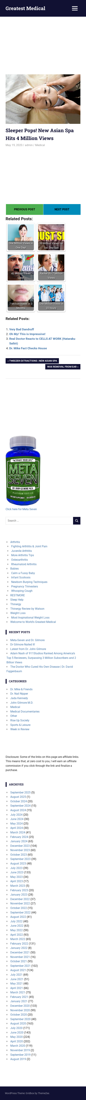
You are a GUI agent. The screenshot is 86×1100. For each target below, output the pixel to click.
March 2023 (17, 885)
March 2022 (17, 939)
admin (29, 145)
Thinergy (15, 604)
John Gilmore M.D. (21, 702)
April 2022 (16, 934)
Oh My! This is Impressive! (27, 334)
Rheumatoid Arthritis (24, 564)
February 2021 (19, 997)
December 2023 (20, 845)
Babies (14, 568)
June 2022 (16, 925)
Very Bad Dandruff (21, 329)
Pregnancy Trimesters (24, 586)
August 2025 (18, 796)
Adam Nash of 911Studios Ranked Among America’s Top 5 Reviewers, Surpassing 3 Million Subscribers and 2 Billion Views (41, 658)
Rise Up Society (19, 720)
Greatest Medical (25, 8)
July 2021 (16, 974)
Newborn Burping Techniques (29, 582)
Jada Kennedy (19, 698)
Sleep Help (16, 599)
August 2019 (18, 1059)
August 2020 (18, 1023)
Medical (40, 145)
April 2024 (16, 828)
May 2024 (16, 823)
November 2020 (20, 1010)
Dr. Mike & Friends (21, 689)
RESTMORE (17, 595)
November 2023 (20, 850)
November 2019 (20, 1050)
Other (13, 716)
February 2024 (19, 837)
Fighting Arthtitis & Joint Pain (29, 546)
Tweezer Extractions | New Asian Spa (33, 361)
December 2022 (20, 899)
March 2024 (17, 832)
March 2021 (17, 992)
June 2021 (16, 979)
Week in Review (19, 729)
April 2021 (16, 988)
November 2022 (20, 903)
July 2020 (16, 1028)
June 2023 (16, 872)
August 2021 (18, 970)
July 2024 (16, 814)
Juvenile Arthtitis (21, 551)
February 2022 (19, 943)
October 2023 (18, 854)
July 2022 (16, 921)
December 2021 (20, 952)
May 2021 (16, 983)
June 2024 (16, 819)
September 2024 (20, 805)
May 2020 (16, 1037)
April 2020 (16, 1041)
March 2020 (17, 1045)
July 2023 (16, 868)
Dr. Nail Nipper (19, 693)
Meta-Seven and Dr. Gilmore (27, 640)
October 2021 (18, 961)
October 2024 (18, 801)
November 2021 (20, 957)
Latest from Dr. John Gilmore (28, 649)
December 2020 (20, 1005)
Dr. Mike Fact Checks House (28, 348)
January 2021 (18, 1001)
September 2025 (20, 792)
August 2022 (18, 916)
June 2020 (16, 1032)
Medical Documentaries (25, 711)
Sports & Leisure (20, 725)
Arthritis (15, 542)
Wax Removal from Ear (62, 367)
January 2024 (18, 841)
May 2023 (16, 877)
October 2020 (18, 1014)
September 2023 (20, 859)
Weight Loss (18, 613)
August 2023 (18, 863)
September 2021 (20, 965)
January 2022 (18, 948)
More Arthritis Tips (22, 555)
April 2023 (16, 881)
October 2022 (18, 908)
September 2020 (20, 1019)
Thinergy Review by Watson (27, 608)
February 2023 (19, 890)
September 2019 (20, 1054)
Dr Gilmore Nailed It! (22, 644)
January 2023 (18, 894)
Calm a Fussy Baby (23, 573)
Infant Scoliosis (20, 577)
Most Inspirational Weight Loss (30, 617)
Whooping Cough (22, 590)
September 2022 (20, 912)
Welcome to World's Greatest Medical (33, 622)
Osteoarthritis (19, 559)
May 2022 (16, 930)
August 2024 (18, 810)
